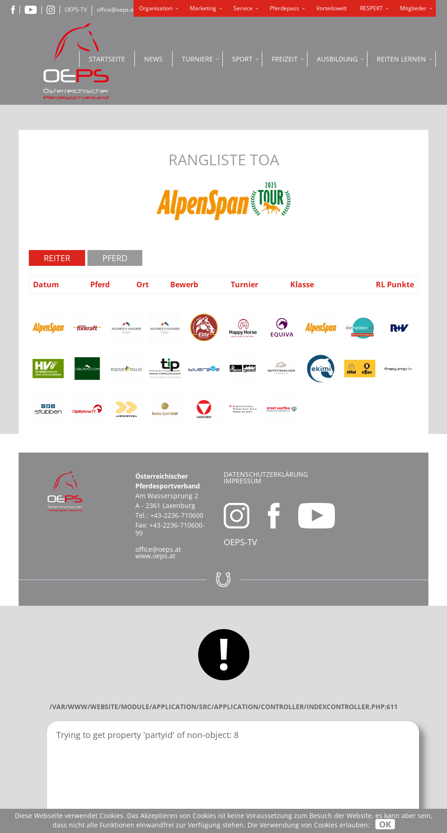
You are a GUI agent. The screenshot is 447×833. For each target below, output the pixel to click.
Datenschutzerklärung (266, 474)
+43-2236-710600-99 (170, 529)
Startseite (107, 58)
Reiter (57, 258)
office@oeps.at (116, 10)
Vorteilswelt (331, 8)
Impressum (242, 480)
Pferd (114, 258)
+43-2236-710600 (176, 515)
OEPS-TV (76, 10)
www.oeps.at (155, 555)
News (153, 58)
